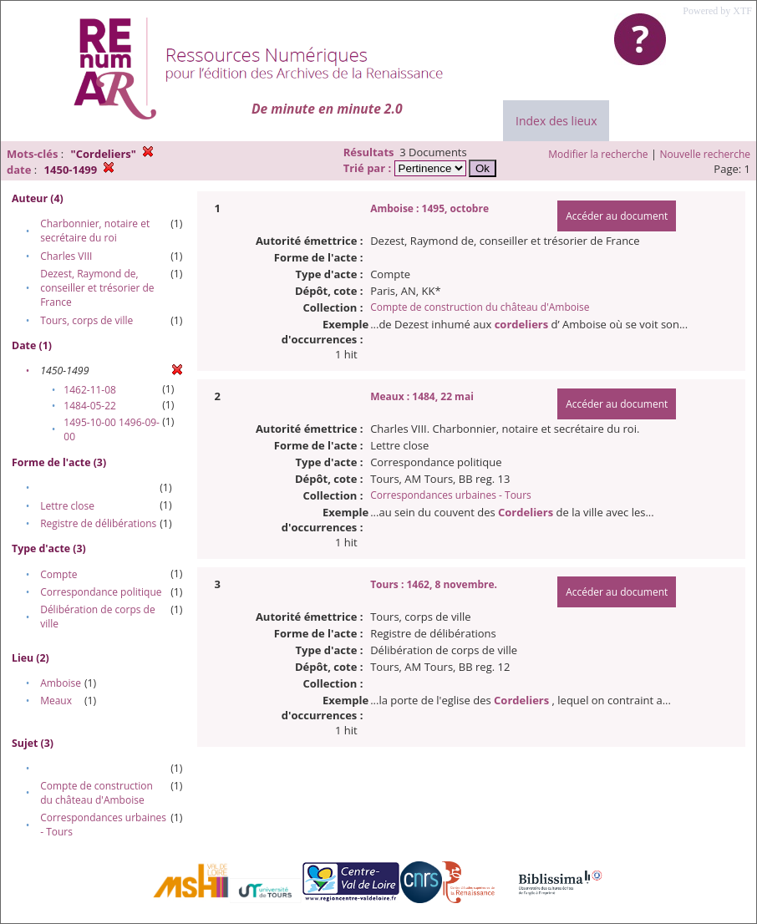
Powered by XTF (717, 11)
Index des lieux (556, 121)
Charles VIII (66, 256)
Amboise (60, 683)
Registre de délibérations (98, 523)
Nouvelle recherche (705, 154)
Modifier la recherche (598, 154)
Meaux (56, 700)
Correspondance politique (100, 592)
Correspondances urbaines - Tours (450, 495)
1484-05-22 (90, 406)
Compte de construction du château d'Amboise (96, 793)
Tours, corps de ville (86, 320)
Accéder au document (617, 216)
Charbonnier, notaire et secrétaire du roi (95, 230)
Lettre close (67, 506)
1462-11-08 (90, 390)
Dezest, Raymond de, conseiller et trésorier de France (97, 288)
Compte (58, 574)
